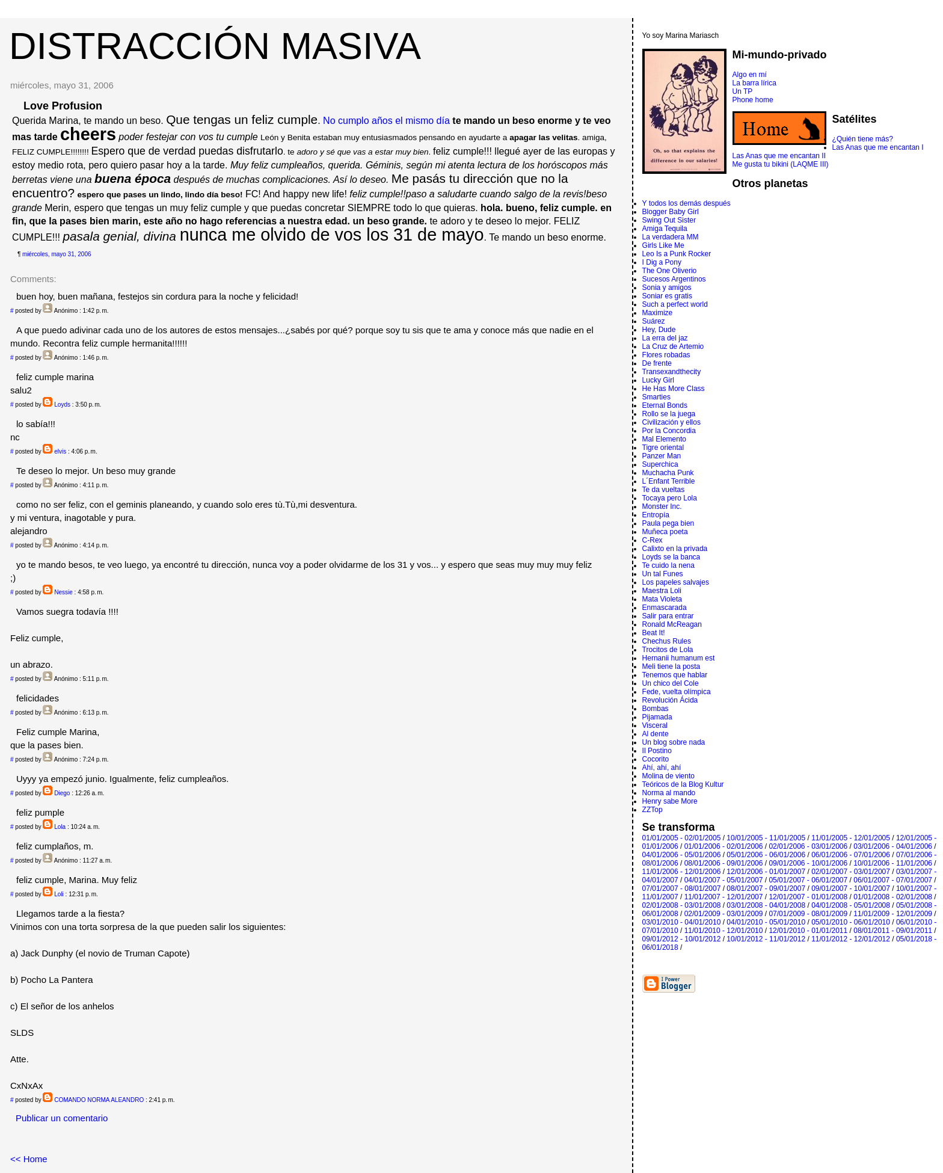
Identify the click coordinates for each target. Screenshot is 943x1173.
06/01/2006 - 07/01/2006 (850, 855)
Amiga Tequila (664, 228)
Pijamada (657, 717)
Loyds (62, 404)
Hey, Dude (659, 329)
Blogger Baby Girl (670, 212)
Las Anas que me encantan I (878, 147)
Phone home (753, 100)
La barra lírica (754, 83)
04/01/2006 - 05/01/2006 (681, 855)
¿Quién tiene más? (862, 139)
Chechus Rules (666, 641)
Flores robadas (666, 355)
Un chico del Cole (670, 683)
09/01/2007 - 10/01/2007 (850, 888)
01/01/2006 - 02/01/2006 (723, 846)
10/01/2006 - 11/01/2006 (892, 863)
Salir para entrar (668, 616)
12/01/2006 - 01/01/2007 (765, 871)
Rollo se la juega (669, 414)
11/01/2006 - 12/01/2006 (681, 871)
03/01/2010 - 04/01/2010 (681, 922)
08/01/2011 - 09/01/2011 (892, 930)
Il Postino (657, 751)
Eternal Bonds (664, 405)
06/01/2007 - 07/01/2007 (892, 880)
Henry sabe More (670, 801)
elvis (60, 451)
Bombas (655, 708)
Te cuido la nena (668, 565)
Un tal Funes (662, 574)
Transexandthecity (671, 372)
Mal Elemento (664, 439)
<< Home (29, 1159)
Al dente (655, 734)
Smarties (656, 397)
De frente (657, 363)
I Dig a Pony (661, 262)
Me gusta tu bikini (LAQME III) (781, 164)
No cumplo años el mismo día (386, 120)
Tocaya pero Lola (669, 498)
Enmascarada (664, 607)
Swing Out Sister (669, 220)
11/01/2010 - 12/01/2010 (723, 930)
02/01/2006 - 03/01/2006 (808, 846)
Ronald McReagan (672, 624)
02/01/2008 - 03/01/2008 (681, 905)
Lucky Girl (658, 380)
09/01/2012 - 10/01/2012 (681, 939)
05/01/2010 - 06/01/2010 (850, 922)
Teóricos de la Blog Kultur (683, 784)
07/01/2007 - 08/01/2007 (681, 888)
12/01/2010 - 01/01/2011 (808, 930)
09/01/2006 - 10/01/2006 (808, 863)
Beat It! (653, 633)
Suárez (653, 321)
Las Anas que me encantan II (779, 156)
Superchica (660, 464)
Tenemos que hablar (675, 675)
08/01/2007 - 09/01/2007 (765, 888)
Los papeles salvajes (675, 582)
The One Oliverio (669, 270)
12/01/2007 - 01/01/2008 (808, 897)
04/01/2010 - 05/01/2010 (765, 922)
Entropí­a (655, 515)
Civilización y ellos (671, 422)
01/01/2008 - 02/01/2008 (892, 897)
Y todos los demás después (686, 203)
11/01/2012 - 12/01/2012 (850, 939)
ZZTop (652, 809)
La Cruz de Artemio (673, 346)
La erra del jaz (665, 338)
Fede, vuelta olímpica (676, 692)
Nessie (63, 592)
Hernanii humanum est (678, 658)
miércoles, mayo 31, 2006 (56, 254)
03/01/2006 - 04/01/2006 (892, 846)
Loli (59, 894)
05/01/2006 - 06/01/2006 (765, 855)
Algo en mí (750, 74)
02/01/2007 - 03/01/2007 (850, 871)
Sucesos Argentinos (674, 279)
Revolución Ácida (670, 700)
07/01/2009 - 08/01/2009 (808, 914)
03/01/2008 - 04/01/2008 (765, 905)
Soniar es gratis (667, 296)
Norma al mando (669, 793)
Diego (62, 793)
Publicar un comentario (62, 1118)
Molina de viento (668, 776)
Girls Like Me (663, 245)
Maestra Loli (661, 590)
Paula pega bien (668, 523)
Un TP (743, 91)
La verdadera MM (670, 237)
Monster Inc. (662, 506)
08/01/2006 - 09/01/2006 (723, 863)
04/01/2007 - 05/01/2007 (723, 880)
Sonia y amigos (667, 287)
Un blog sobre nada (673, 742)
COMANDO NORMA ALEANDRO (99, 1100)
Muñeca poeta (665, 532)
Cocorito (655, 759)
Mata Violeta (662, 599)
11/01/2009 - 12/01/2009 (892, 914)
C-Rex (652, 540)
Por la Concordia (669, 430)
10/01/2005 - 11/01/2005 (765, 838)
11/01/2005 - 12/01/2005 (850, 838)
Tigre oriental (663, 447)
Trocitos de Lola (667, 649)
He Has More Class (673, 388)
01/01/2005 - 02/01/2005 (681, 838)
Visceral (655, 725)
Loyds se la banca (671, 557)
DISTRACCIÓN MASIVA (215, 46)
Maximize (657, 313)
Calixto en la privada (675, 548)
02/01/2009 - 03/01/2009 (723, 914)
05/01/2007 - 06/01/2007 (808, 880)
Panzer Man (661, 456)
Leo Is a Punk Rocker (676, 254)
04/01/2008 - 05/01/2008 (850, 905)
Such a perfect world (675, 304)
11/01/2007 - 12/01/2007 (723, 897)
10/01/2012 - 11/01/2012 (765, 939)
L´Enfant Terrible (668, 481)
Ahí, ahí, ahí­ (661, 767)
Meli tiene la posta (671, 666)
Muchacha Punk (668, 473)
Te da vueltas (663, 489)
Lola (60, 827)
